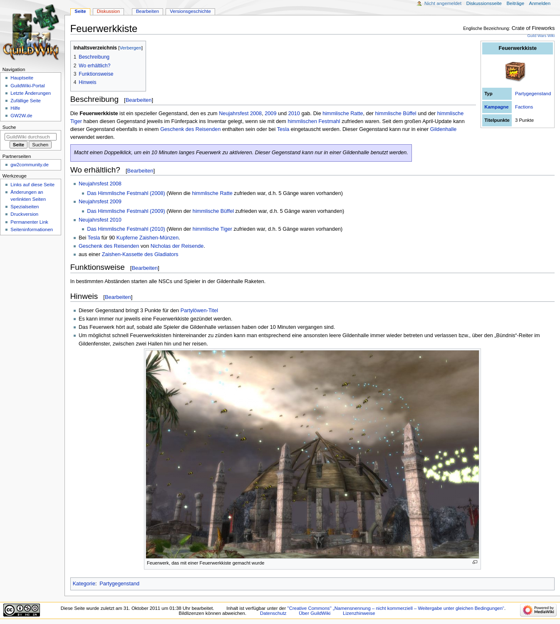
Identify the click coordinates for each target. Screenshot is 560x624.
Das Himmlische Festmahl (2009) (126, 211)
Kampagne (496, 106)
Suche (9, 127)
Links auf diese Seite (32, 184)
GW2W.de (21, 115)
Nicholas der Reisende (177, 246)
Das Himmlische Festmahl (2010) (126, 229)
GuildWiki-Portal (27, 85)
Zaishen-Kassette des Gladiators (140, 254)
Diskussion (108, 11)
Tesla (283, 129)
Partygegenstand (533, 93)
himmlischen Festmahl (313, 121)
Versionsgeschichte (190, 11)
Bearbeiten (139, 100)
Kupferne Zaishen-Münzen (147, 238)
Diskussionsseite (484, 3)
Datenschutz (273, 613)
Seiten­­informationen (31, 229)
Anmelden (540, 3)
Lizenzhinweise (359, 613)
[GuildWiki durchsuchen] (31, 137)
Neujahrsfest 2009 (100, 202)
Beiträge (515, 3)
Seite (80, 11)
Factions (524, 106)
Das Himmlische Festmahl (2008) (126, 193)
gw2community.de (29, 164)
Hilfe (15, 108)
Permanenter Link (29, 222)
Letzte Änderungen (30, 93)
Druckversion (24, 214)
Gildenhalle (443, 129)
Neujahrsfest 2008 (240, 113)
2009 (270, 113)
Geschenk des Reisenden (190, 129)
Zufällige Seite (25, 100)
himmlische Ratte (342, 113)
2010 (294, 113)
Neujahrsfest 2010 (100, 220)
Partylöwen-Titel (199, 310)
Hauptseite (21, 77)
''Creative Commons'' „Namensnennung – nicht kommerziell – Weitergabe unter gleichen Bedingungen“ (395, 608)
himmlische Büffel (395, 113)
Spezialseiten (24, 206)
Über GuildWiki (314, 613)
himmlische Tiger (212, 229)
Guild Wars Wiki (541, 36)
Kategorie (84, 584)
